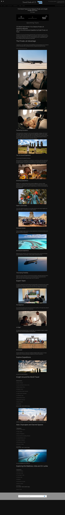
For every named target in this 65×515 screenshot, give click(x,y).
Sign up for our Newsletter (60, 5)
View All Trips (19, 489)
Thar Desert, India (20, 475)
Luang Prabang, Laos (21, 437)
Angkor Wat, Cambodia (21, 393)
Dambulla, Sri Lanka (21, 481)
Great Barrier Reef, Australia (22, 391)
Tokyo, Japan (19, 431)
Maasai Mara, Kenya (21, 397)
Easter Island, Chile (21, 387)
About (4, 5)
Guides (23, 5)
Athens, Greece (20, 470)
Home (1, 5)
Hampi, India (19, 477)
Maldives (19, 479)
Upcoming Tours (32, 23)
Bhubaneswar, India (21, 442)
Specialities (9, 5)
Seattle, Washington (21, 429)
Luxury (34, 12)
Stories (20, 5)
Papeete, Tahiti (20, 389)
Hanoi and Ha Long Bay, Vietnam (23, 435)
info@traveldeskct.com (60, 2)
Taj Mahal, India (20, 395)
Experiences (15, 5)
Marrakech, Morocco (21, 399)
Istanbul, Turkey (20, 444)
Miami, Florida (20, 382)
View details (18, 446)
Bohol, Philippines (20, 433)
